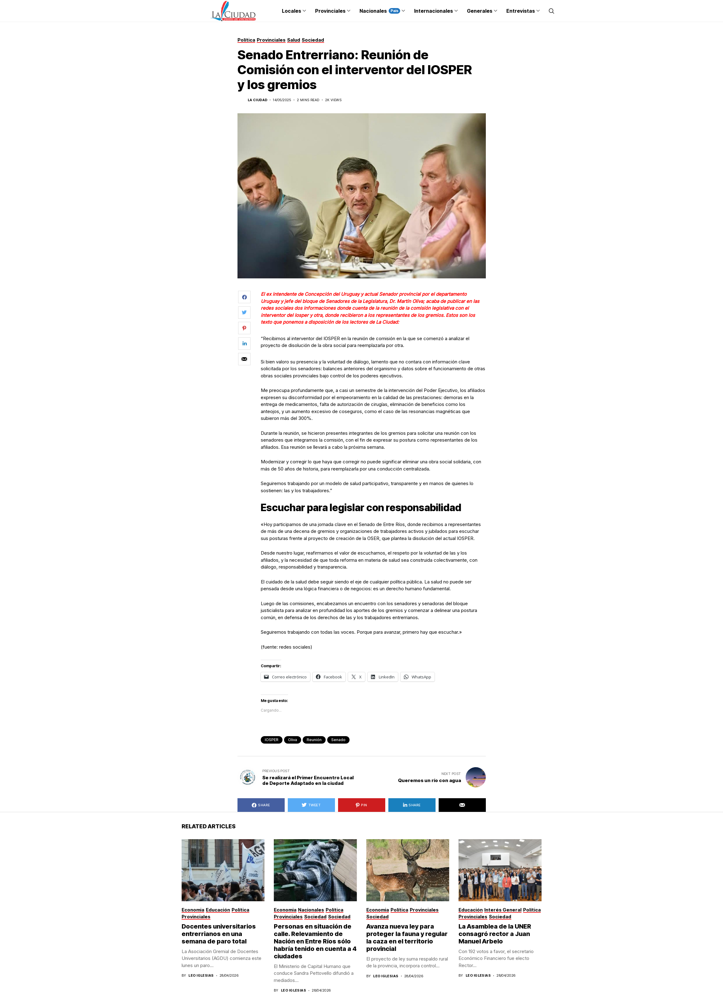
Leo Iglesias (201, 976)
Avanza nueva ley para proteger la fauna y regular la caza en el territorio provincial (407, 937)
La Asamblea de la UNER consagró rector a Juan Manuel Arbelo (495, 934)
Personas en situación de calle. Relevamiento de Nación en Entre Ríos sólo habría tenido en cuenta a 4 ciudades (315, 941)
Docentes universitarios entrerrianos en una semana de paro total (219, 934)
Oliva (292, 739)
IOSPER (271, 739)
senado (338, 739)
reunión (314, 739)
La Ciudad (258, 100)
